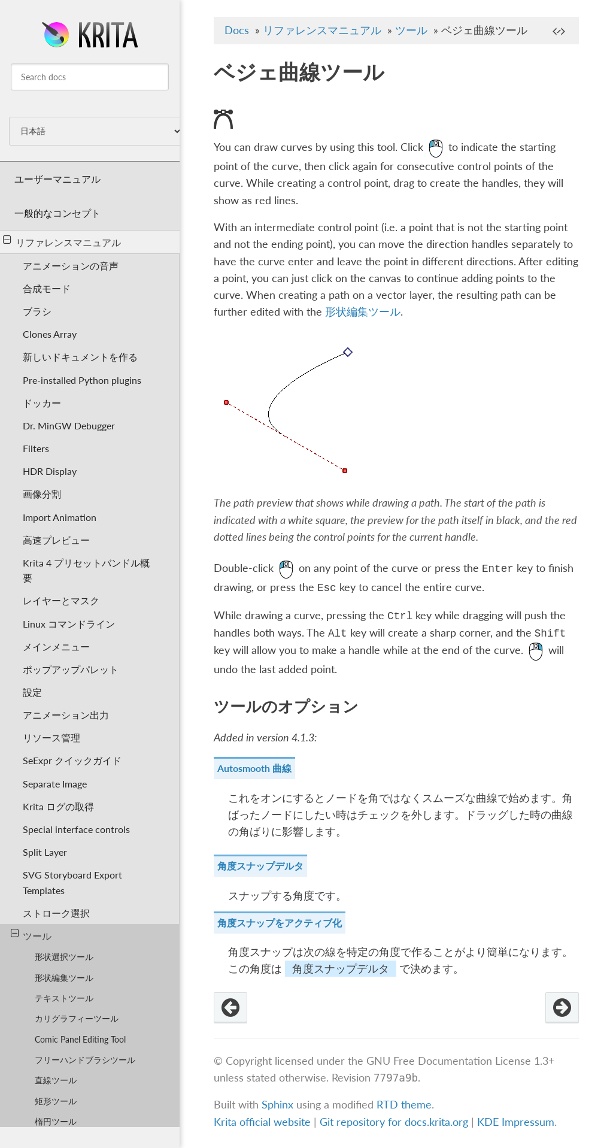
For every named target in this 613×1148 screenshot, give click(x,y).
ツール (31, 934)
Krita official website (262, 1122)
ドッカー (42, 402)
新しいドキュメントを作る (80, 356)
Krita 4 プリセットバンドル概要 (86, 570)
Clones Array (50, 334)
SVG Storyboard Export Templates (72, 882)
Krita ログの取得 (58, 806)
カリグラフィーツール (77, 1018)
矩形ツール (56, 1101)
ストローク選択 (56, 913)
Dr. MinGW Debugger (69, 425)
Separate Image (55, 783)
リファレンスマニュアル (62, 241)
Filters (36, 448)
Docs (236, 30)
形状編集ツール (64, 978)
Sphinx (277, 1105)
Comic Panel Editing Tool (80, 1039)
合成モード (47, 288)
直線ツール (56, 1080)
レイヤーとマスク (61, 600)
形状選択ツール (64, 957)
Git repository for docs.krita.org (395, 1122)
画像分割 (42, 493)
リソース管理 (51, 737)
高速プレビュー (56, 540)
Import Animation (59, 517)
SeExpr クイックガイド (72, 760)
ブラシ (37, 311)
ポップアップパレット (71, 669)
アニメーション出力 (66, 714)
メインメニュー (56, 646)
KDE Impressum (515, 1122)
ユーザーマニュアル (57, 178)
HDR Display (50, 471)
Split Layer (45, 852)
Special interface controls (76, 829)
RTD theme (404, 1105)
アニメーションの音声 (71, 265)
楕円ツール (56, 1121)
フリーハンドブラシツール (85, 1060)
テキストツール (64, 998)
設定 (32, 692)
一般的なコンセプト (57, 213)
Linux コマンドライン (69, 623)
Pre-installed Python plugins (82, 380)
